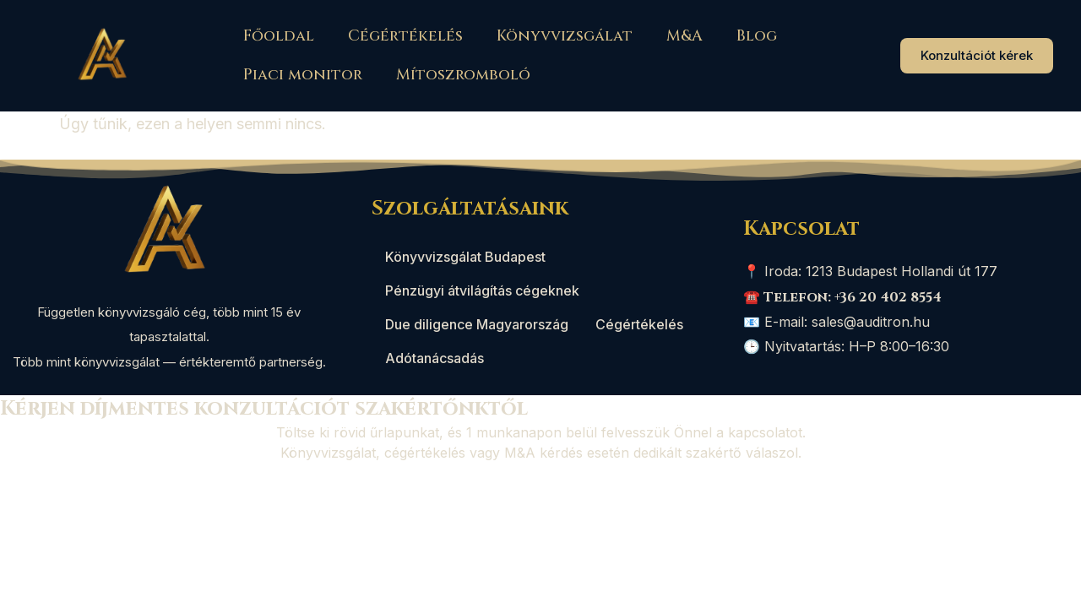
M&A (684, 35)
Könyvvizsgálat (565, 35)
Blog (756, 35)
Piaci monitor (302, 74)
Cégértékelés (405, 35)
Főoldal (278, 35)
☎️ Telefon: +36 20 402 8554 (842, 297)
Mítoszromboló (463, 74)
